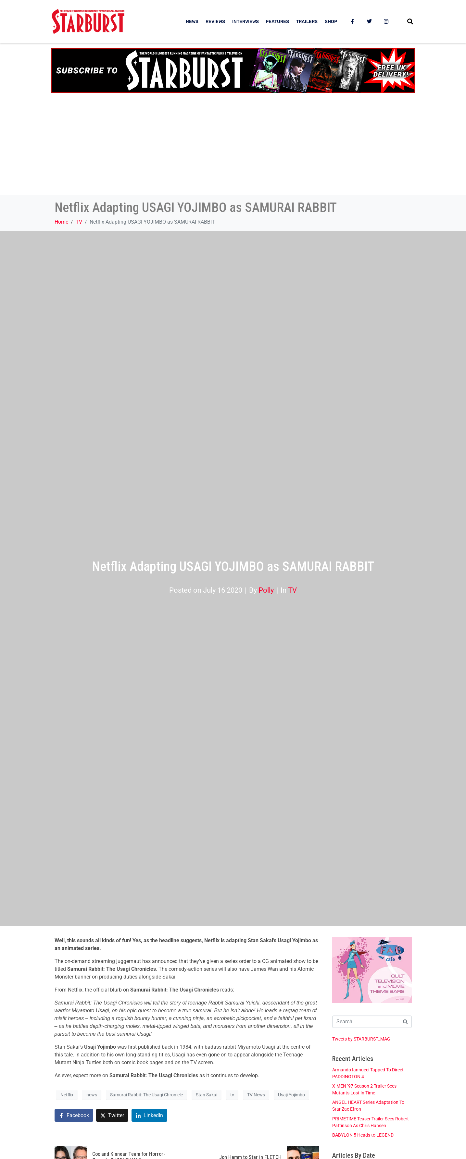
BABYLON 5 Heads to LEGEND (363, 1135)
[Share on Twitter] (112, 1115)
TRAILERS (307, 21)
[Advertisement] (233, 146)
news (91, 1094)
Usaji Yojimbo (291, 1094)
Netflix (66, 1094)
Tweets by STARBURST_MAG (361, 1039)
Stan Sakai (206, 1094)
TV (292, 590)
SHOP (331, 21)
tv (232, 1094)
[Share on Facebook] (74, 1115)
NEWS (192, 21)
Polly (266, 590)
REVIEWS (215, 21)
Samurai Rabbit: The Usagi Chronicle (146, 1094)
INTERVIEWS (245, 21)
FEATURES (277, 21)
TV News (256, 1094)
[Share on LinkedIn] (149, 1115)
